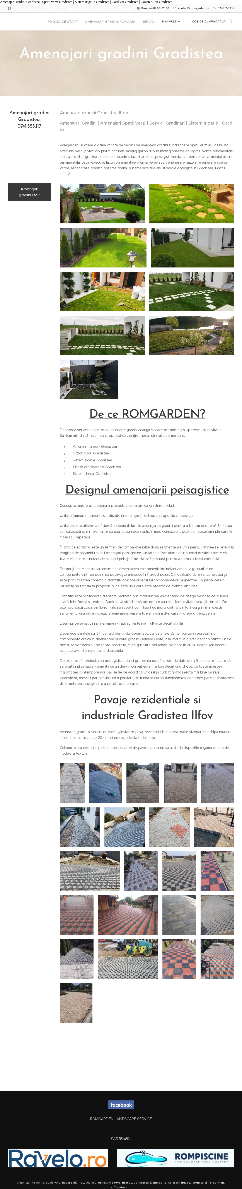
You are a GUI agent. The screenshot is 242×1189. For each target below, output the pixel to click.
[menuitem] (71, 21)
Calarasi (174, 1182)
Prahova (114, 1182)
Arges (102, 1182)
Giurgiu (91, 1182)
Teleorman (216, 1182)
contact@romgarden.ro (193, 8)
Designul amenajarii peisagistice (147, 511)
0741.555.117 (226, 8)
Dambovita (158, 1182)
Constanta (141, 1182)
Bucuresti (69, 1182)
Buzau (185, 1182)
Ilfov (81, 1182)
